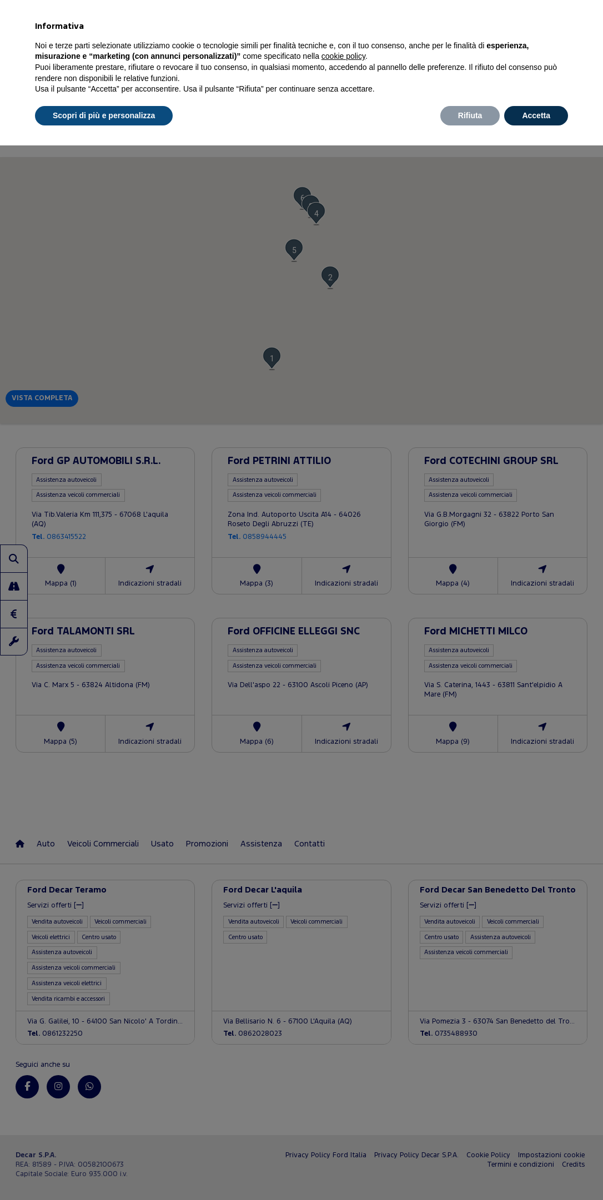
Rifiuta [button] (470, 115)
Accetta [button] (536, 115)
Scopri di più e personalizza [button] (104, 115)
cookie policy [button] (343, 56)
